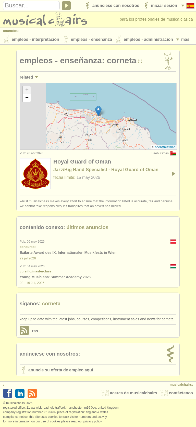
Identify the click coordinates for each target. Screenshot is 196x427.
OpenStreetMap (165, 147)
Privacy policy (92, 421)
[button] (98, 111)
